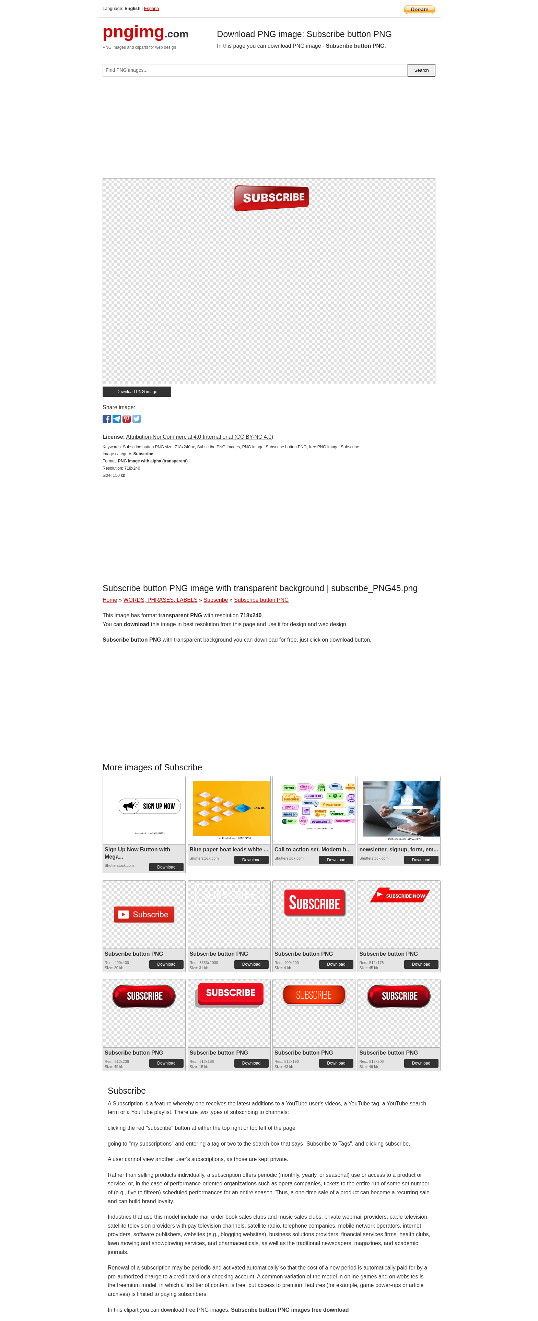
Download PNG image (137, 391)
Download (166, 867)
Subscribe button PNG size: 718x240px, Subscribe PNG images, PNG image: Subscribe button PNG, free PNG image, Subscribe (241, 447)
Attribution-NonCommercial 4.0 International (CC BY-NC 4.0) (199, 437)
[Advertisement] (269, 130)
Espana (151, 8)
